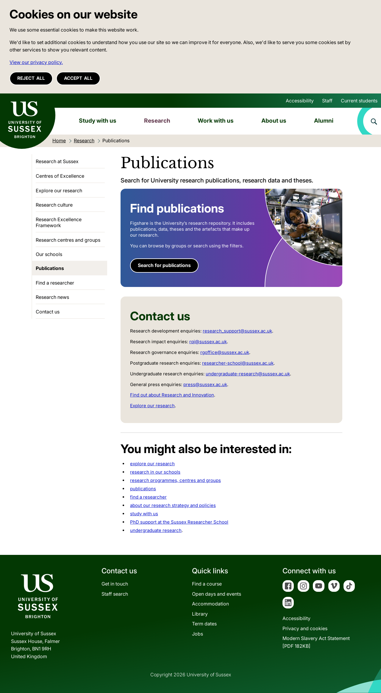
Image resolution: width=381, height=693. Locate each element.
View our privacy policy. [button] (36, 62)
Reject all (31, 78)
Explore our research (152, 405)
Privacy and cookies (304, 628)
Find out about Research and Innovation (172, 395)
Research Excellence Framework (59, 222)
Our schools (49, 254)
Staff (327, 101)
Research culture (54, 205)
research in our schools (155, 472)
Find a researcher (55, 283)
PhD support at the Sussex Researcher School (179, 522)
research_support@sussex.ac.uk (237, 331)
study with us (144, 513)
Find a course (207, 584)
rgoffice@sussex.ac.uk (224, 352)
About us (273, 120)
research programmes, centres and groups (175, 480)
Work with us (216, 120)
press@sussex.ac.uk (205, 384)
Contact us (48, 312)
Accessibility (300, 101)
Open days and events (216, 594)
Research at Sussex (57, 161)
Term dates (204, 624)
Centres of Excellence (60, 176)
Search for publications (164, 265)
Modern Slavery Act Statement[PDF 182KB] (316, 642)
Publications (50, 268)
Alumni (323, 120)
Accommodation (210, 604)
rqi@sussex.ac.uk (208, 341)
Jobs (197, 634)
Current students (359, 101)
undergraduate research (156, 530)
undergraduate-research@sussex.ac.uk (248, 374)
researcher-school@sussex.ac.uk (238, 363)
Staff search (115, 594)
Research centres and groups (68, 240)
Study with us (97, 120)
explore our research (152, 463)
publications (143, 488)
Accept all (78, 78)
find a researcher (148, 497)
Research (157, 120)
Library (200, 614)
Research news (52, 297)
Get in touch (115, 584)
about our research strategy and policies (173, 505)
